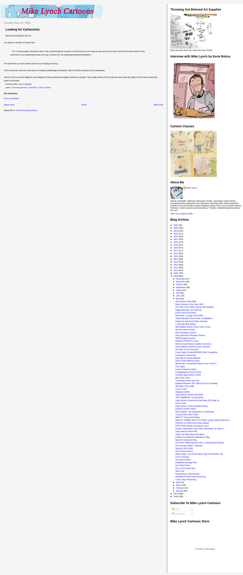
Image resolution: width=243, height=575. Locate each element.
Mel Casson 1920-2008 (185, 301)
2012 (176, 265)
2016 (176, 253)
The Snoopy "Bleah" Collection (189, 445)
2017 (176, 250)
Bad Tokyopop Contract (185, 332)
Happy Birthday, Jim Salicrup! (188, 310)
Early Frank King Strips (185, 313)
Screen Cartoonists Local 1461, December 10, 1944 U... (200, 428)
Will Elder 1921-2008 (184, 386)
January (180, 491)
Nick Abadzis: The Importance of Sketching (194, 412)
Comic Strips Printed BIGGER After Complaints (196, 352)
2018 (176, 248)
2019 (176, 245)
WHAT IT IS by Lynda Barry (187, 417)
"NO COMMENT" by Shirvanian (189, 397)
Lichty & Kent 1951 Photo (186, 414)
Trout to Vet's (181, 389)
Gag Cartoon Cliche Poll (186, 431)
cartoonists (33, 87)
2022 (176, 236)
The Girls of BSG (183, 460)
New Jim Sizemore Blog (186, 440)
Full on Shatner (182, 457)
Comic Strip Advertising (185, 479)
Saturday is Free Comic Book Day (190, 476)
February (180, 488)
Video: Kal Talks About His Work (189, 434)
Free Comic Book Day (185, 468)
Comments (178, 513)
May (178, 298)
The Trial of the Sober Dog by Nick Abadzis (194, 307)
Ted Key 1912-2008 (184, 448)
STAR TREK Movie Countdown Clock (192, 426)
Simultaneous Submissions (187, 474)
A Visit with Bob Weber (185, 324)
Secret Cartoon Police (185, 329)
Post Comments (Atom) (26, 110)
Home (84, 105)
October (180, 284)
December (181, 279)
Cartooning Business (20, 87)
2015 (176, 256)
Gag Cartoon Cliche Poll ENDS (189, 395)
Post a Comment (11, 98)
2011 (176, 267)
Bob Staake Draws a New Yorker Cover (193, 327)
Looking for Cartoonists (22, 29)
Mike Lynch (192, 188)
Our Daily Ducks (182, 465)
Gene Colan (180, 403)
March (179, 485)
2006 (176, 496)
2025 (176, 228)
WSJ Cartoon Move (184, 451)
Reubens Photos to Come (187, 341)
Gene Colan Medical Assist (187, 361)
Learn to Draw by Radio (186, 369)
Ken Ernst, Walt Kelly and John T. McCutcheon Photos (199, 443)
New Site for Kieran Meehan (188, 358)
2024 (176, 231)
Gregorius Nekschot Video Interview (191, 321)
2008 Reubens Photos (185, 338)
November (181, 281)
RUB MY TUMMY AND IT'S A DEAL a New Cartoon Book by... (203, 420)
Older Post (158, 105)
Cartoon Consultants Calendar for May (192, 437)
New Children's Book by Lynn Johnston (192, 346)
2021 (176, 239)
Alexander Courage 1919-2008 (189, 315)
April (178, 482)
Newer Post (9, 105)
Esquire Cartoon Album (185, 409)
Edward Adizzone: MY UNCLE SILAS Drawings (196, 383)
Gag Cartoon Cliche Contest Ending (191, 406)
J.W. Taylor (180, 366)
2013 (176, 262)
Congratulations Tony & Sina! (188, 372)
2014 (176, 259)
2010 (176, 270)
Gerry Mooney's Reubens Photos (190, 335)
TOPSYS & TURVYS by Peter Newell (192, 423)
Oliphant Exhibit (182, 392)
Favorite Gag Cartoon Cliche (188, 375)
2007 (176, 493)
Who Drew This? (182, 378)
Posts (176, 509)
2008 (176, 276)
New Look (179, 471)
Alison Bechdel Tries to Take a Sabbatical (193, 318)
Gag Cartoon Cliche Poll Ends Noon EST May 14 (197, 400)
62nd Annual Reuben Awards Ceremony (193, 344)
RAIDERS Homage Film (186, 462)
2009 (176, 273)
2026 (176, 225)
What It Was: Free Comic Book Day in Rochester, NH (199, 454)
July (178, 293)
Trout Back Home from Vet (187, 380)
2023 (176, 233)
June (178, 296)
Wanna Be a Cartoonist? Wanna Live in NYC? (195, 363)
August (179, 290)
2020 (176, 242)
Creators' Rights (44, 87)
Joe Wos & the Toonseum (186, 349)
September (181, 287)
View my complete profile (181, 213)
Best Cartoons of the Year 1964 (189, 304)
